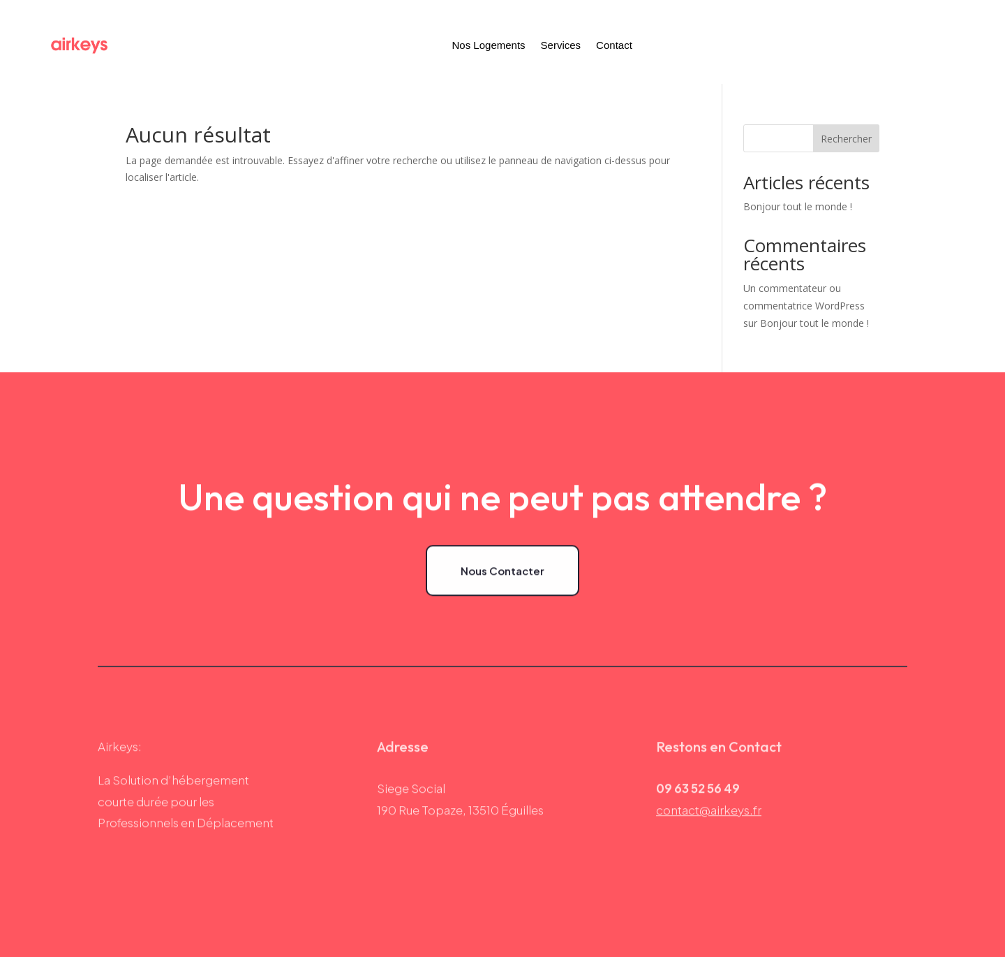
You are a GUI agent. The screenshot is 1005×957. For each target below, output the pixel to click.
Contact (614, 45)
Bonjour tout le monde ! (797, 206)
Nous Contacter (502, 571)
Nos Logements (489, 45)
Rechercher (846, 138)
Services (561, 45)
